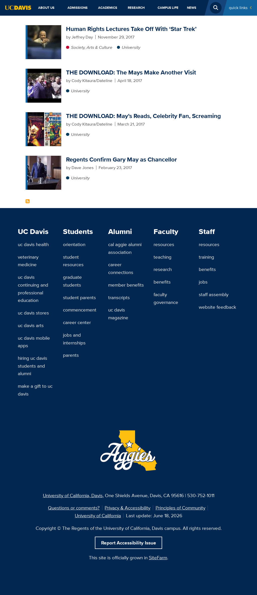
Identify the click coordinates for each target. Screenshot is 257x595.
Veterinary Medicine (28, 260)
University (131, 47)
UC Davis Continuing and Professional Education (33, 288)
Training (206, 256)
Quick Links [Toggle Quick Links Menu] (238, 8)
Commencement (79, 309)
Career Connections (120, 268)
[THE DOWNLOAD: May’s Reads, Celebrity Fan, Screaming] (44, 115)
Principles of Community (180, 507)
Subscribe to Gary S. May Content (28, 201)
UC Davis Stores (33, 312)
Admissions (78, 7)
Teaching (162, 256)
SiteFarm (158, 557)
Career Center (77, 322)
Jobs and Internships (74, 338)
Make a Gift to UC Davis (35, 389)
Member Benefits (126, 284)
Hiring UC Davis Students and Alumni (32, 365)
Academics (107, 7)
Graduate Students (72, 280)
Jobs (203, 281)
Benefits (162, 281)
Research (136, 7)
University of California (98, 515)
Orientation (74, 244)
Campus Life (168, 7)
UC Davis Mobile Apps (34, 341)
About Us (46, 7)
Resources (164, 244)
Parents (71, 355)
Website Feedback (217, 306)
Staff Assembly (213, 294)
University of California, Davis (73, 495)
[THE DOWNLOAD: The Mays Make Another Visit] (44, 71)
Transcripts (119, 297)
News (191, 7)
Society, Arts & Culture (91, 47)
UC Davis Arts (31, 325)
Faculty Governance (166, 298)
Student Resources (73, 260)
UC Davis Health (33, 244)
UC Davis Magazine (118, 313)
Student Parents (79, 297)
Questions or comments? (74, 507)
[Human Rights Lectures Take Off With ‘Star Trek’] (44, 28)
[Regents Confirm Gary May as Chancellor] (44, 158)
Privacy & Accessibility (127, 507)
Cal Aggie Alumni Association (125, 248)
